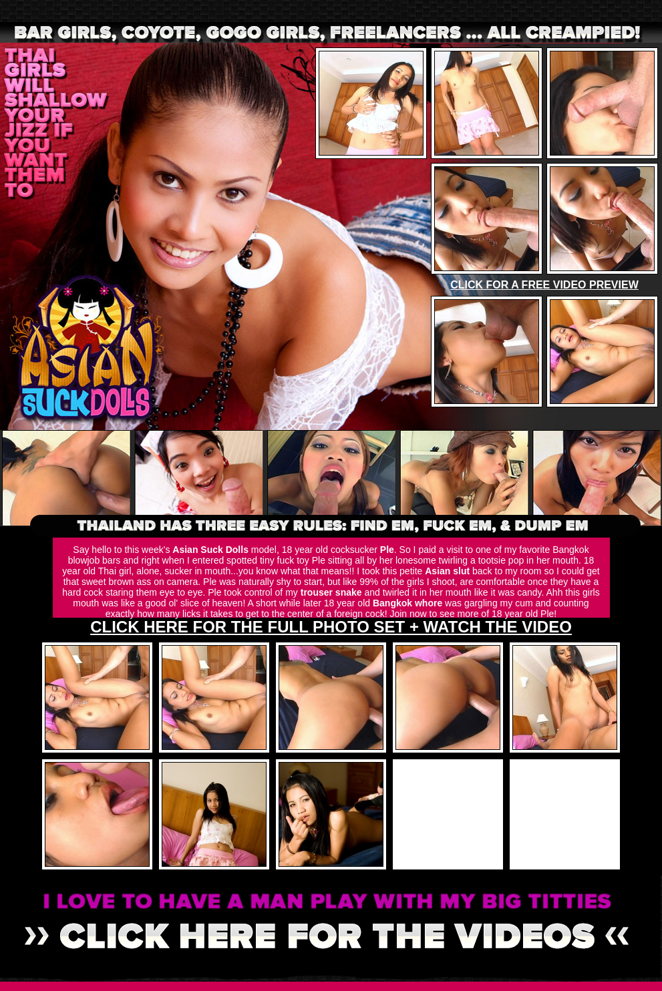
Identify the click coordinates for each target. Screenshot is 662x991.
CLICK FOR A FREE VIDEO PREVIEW (544, 284)
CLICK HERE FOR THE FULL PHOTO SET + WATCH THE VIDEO (331, 627)
